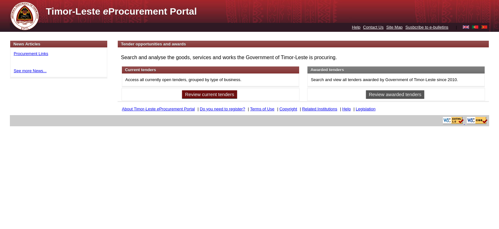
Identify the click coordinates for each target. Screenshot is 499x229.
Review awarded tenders (395, 94)
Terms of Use (262, 109)
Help (356, 27)
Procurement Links (31, 53)
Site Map (394, 27)
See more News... (30, 70)
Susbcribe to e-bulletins (426, 27)
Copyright (288, 109)
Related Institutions (319, 109)
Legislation (366, 109)
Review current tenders (209, 94)
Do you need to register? (222, 109)
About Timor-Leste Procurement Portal (158, 109)
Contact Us (373, 27)
